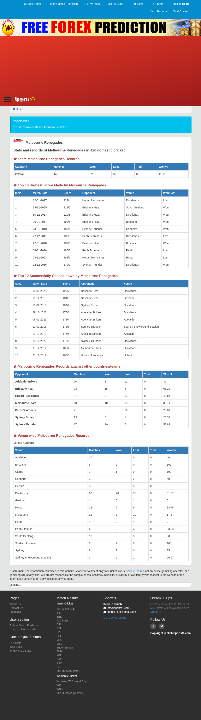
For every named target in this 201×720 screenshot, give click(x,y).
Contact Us (16, 607)
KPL (59, 655)
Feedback (15, 611)
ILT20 (59, 663)
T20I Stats (16, 646)
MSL (59, 643)
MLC (59, 639)
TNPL (59, 651)
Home (18, 109)
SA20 (59, 659)
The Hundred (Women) (70, 692)
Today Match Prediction (64, 3)
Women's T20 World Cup (71, 681)
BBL (59, 616)
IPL (58, 612)
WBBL (60, 689)
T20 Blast (62, 620)
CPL (59, 624)
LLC (59, 666)
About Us (15, 604)
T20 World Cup (65, 608)
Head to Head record (22, 629)
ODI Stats (15, 642)
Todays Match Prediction (24, 625)
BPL (59, 636)
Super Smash (64, 647)
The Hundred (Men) (68, 670)
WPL (59, 685)
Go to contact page (114, 617)
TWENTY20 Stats (20, 650)
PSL (59, 628)
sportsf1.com (134, 571)
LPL (58, 632)
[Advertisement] (101, 65)
